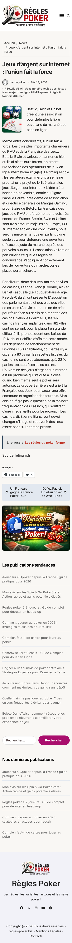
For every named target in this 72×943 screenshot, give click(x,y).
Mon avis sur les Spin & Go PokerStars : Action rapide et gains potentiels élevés (31, 594)
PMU (36, 92)
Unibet (19, 96)
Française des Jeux (51, 88)
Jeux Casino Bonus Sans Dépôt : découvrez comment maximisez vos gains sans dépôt (34, 685)
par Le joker (13, 82)
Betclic (11, 88)
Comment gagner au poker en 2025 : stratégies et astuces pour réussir (30, 625)
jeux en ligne (21, 92)
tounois (7, 96)
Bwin (21, 88)
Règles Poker (36, 883)
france (6, 92)
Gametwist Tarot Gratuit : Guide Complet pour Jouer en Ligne (32, 655)
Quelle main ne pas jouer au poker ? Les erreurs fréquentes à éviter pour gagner (32, 700)
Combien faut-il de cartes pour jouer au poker (31, 640)
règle (54, 92)
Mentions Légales (49, 931)
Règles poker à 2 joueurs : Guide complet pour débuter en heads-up (33, 609)
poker (45, 92)
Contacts (36, 936)
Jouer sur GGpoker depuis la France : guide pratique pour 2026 (34, 579)
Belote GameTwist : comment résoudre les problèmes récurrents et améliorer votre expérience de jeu (33, 718)
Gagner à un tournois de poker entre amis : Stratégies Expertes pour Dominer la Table (34, 670)
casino (31, 88)
